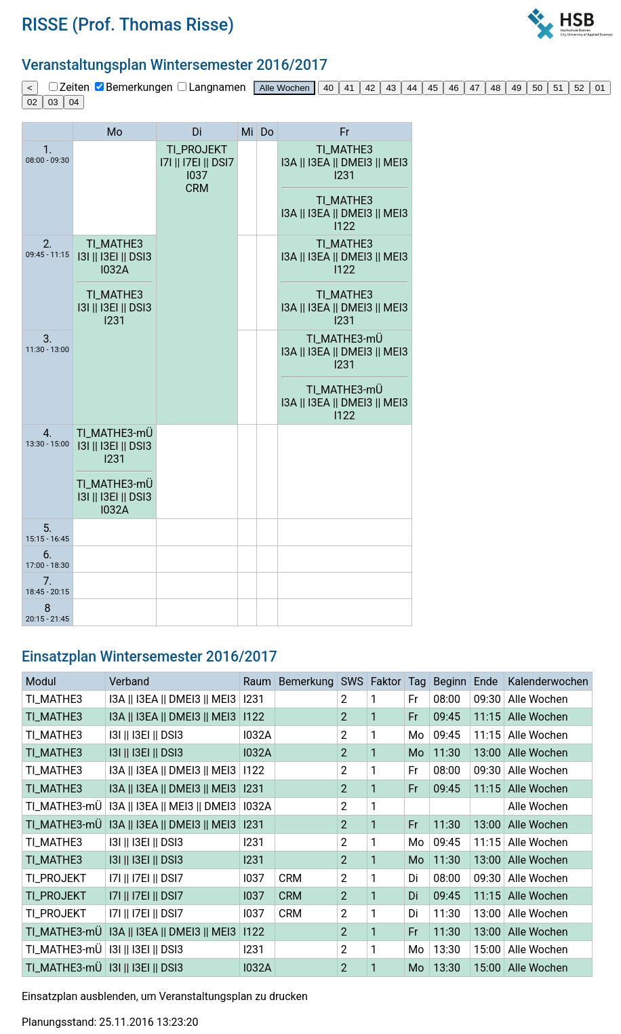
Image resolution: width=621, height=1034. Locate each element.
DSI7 (223, 162)
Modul (41, 681)
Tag (417, 681)
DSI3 (140, 256)
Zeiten (74, 87)
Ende (486, 681)
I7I (166, 162)
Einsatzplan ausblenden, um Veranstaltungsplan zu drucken (165, 996)
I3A (289, 162)
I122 (344, 226)
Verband (129, 681)
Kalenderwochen (548, 681)
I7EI (191, 162)
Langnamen (216, 87)
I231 (344, 175)
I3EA (319, 162)
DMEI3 (357, 162)
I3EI (109, 256)
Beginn (449, 681)
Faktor (386, 681)
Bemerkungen (139, 87)
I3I (83, 256)
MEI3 (395, 162)
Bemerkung (306, 681)
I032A (114, 269)
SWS (352, 681)
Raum (257, 681)
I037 (196, 175)
